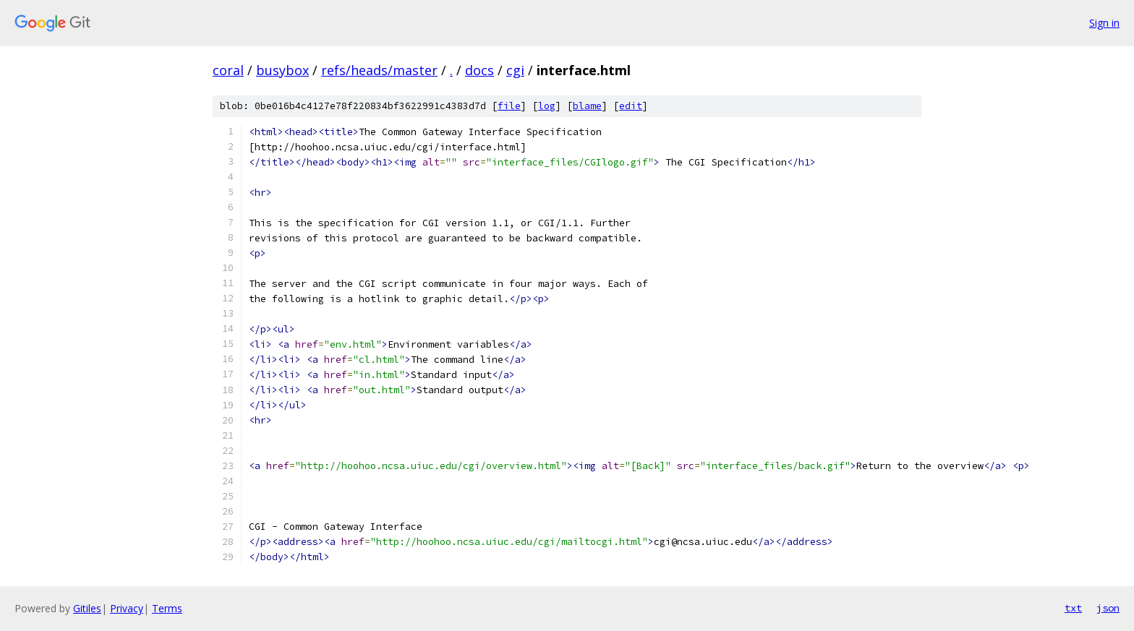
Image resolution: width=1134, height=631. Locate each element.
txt (1073, 607)
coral (228, 70)
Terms (167, 608)
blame (587, 106)
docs (479, 70)
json (1108, 607)
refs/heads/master (379, 70)
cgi (515, 70)
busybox (282, 70)
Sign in (1104, 23)
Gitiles (87, 608)
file (509, 106)
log (546, 106)
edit (630, 106)
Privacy (126, 608)
